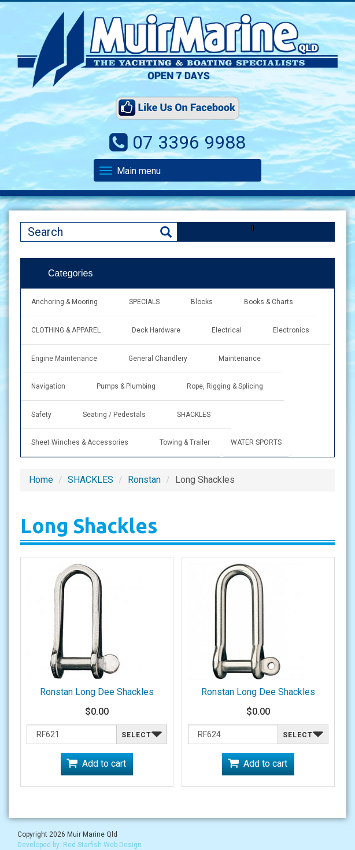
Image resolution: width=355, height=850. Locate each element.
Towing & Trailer (185, 442)
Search (166, 232)
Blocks (202, 302)
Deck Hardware (156, 330)
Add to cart (104, 763)
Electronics (291, 330)
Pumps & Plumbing (126, 386)
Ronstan (144, 479)
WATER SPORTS (256, 442)
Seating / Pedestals (114, 415)
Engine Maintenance (64, 358)
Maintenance (240, 358)
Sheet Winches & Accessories (79, 442)
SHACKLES (193, 415)
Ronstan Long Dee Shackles (97, 691)
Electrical (227, 330)
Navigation (48, 386)
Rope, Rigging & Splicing (225, 386)
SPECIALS (144, 302)
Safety (41, 415)
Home (41, 479)
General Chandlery (157, 358)
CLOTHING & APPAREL (66, 330)
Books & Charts (268, 302)
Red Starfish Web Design (102, 845)
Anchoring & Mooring (64, 302)
